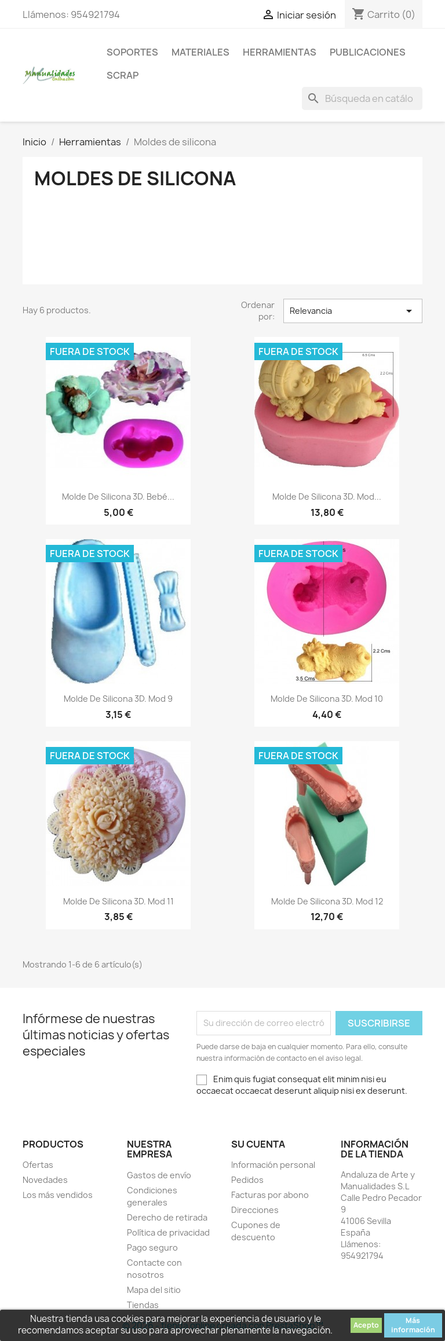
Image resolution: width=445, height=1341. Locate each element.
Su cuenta (258, 1144)
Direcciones (255, 1209)
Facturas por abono (270, 1194)
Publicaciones (368, 52)
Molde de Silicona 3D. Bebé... (118, 496)
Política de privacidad (168, 1232)
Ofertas (38, 1164)
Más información (413, 1325)
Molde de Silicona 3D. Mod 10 (327, 698)
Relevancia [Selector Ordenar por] (353, 311)
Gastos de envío (159, 1175)
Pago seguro (152, 1247)
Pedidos (247, 1179)
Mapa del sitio (154, 1289)
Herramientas (279, 52)
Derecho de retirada (167, 1217)
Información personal (273, 1164)
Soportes (132, 52)
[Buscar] (362, 98)
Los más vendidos (58, 1194)
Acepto (366, 1325)
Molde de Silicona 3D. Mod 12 (327, 901)
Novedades (45, 1179)
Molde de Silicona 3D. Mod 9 (118, 698)
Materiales (200, 52)
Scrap (122, 75)
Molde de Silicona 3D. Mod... (326, 496)
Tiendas (143, 1304)
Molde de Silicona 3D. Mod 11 (118, 901)
